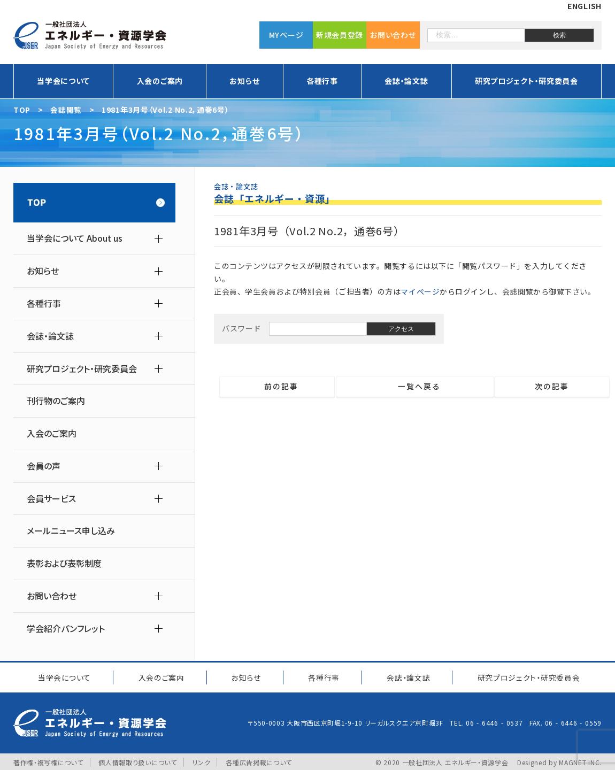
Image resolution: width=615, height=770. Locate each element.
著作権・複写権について (48, 760)
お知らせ (244, 80)
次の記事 (556, 386)
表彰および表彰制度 (64, 563)
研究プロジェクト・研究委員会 (526, 80)
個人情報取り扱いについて (137, 760)
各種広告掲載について (259, 760)
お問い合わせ (393, 34)
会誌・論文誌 (406, 80)
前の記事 (277, 386)
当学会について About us (74, 238)
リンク (202, 760)
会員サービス (51, 498)
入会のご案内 (160, 80)
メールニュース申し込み (71, 531)
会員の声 (43, 466)
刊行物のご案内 (56, 401)
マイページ (420, 291)
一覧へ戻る (415, 386)
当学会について (63, 80)
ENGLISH (584, 6)
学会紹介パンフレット (66, 628)
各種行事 (322, 80)
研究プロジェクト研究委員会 (527, 676)
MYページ (286, 34)
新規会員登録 (339, 34)
